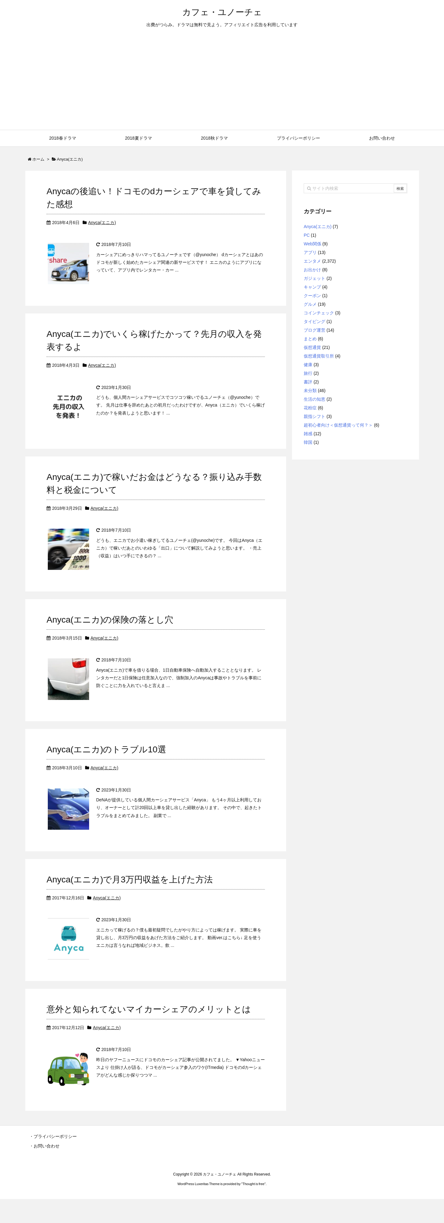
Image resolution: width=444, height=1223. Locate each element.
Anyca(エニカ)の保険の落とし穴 (110, 630)
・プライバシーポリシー (53, 1160)
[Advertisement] (222, 83)
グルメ (310, 304)
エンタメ (312, 261)
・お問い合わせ (44, 1170)
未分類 (310, 390)
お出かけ (312, 269)
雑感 (308, 433)
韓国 (308, 442)
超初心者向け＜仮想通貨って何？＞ (338, 425)
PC (307, 235)
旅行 (308, 373)
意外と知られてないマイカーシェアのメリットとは (149, 1029)
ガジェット (314, 278)
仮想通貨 (312, 347)
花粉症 (310, 407)
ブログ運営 (314, 330)
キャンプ (312, 286)
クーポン (312, 295)
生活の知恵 (314, 399)
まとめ (310, 338)
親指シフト (314, 416)
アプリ (310, 252)
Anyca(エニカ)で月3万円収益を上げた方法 (130, 896)
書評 (308, 381)
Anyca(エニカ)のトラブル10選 (106, 763)
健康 (308, 364)
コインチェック (319, 312)
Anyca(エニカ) (102, 222)
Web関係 (312, 243)
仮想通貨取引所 (319, 356)
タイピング (314, 321)
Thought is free (253, 1208)
